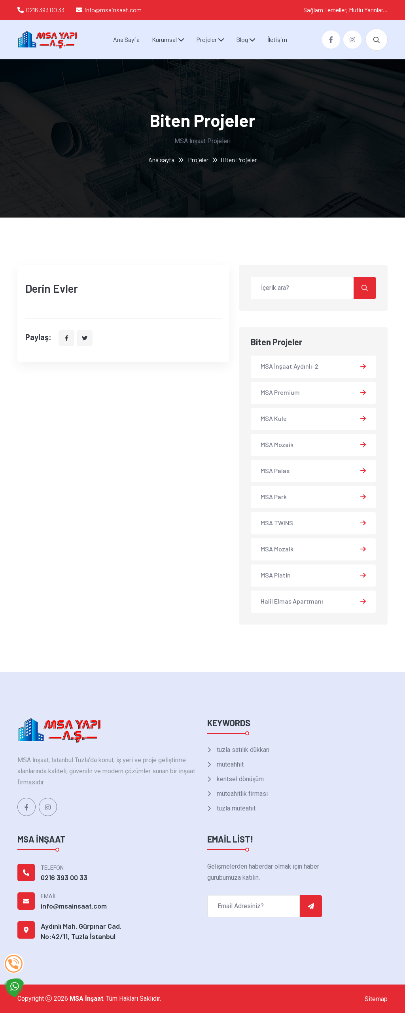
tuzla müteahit (235, 808)
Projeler (206, 39)
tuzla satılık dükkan (242, 750)
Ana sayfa (161, 159)
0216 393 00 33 (45, 9)
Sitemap (376, 999)
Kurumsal (164, 39)
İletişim (277, 39)
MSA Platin (276, 575)
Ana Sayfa (126, 39)
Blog (242, 39)
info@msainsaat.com (113, 9)
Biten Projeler (239, 159)
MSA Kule (274, 418)
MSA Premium (280, 392)
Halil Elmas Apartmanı (292, 601)
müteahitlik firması (241, 793)
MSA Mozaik (277, 444)
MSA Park (274, 496)
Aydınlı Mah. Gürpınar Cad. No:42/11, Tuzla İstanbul (81, 931)
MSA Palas (275, 470)
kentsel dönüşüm (239, 779)
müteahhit (229, 764)
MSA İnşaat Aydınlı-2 (289, 366)
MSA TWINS (277, 522)
